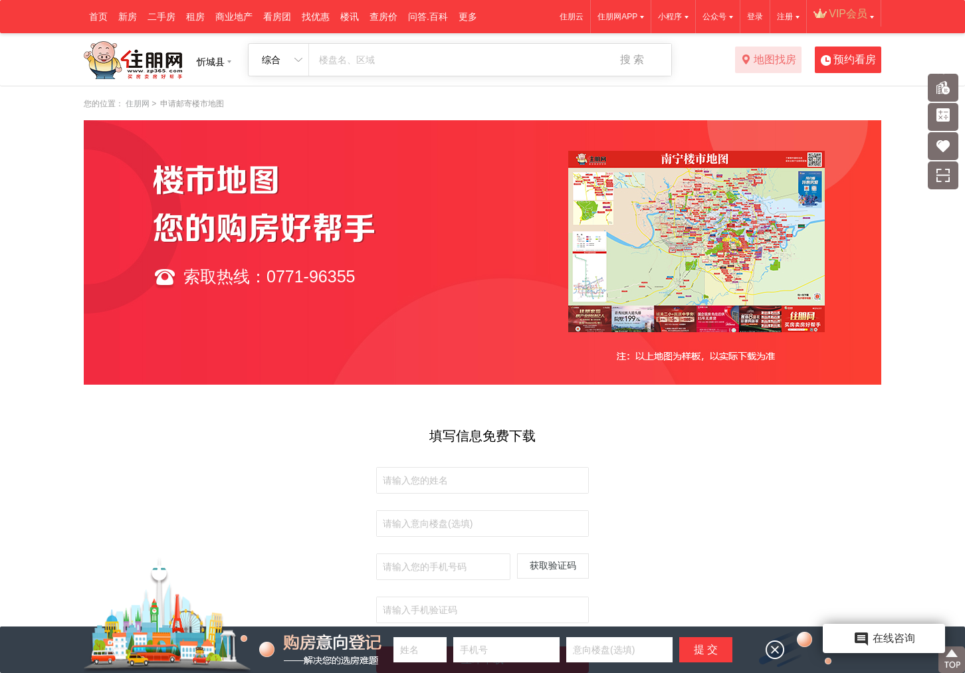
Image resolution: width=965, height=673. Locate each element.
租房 (195, 16)
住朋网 (138, 103)
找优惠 (316, 16)
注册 (785, 16)
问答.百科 (428, 16)
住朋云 (572, 16)
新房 (127, 16)
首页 (98, 16)
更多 (468, 16)
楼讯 (349, 16)
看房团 (277, 16)
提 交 (706, 649)
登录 (755, 16)
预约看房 (848, 60)
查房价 (383, 16)
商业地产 (234, 16)
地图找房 (768, 60)
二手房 (161, 16)
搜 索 (632, 59)
